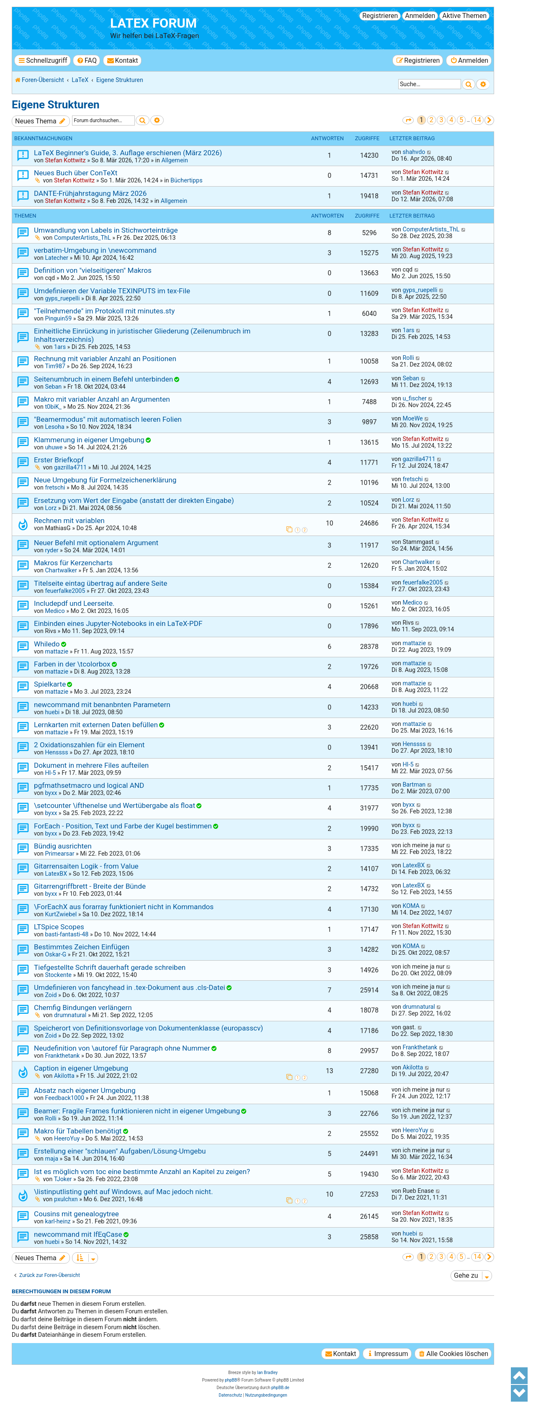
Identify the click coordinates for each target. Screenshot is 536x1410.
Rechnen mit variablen (69, 520)
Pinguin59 (58, 318)
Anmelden (420, 16)
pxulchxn (66, 1199)
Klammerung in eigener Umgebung (89, 440)
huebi (52, 712)
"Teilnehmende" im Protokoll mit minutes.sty (104, 311)
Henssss (56, 752)
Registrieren (380, 16)
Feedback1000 (64, 1098)
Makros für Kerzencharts (73, 563)
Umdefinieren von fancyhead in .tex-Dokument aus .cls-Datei (129, 987)
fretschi (55, 487)
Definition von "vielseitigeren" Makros (93, 270)
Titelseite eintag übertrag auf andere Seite (100, 583)
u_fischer (414, 398)
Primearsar (59, 853)
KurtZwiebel (61, 914)
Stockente (58, 975)
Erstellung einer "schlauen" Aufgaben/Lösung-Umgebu (120, 1151)
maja (51, 1158)
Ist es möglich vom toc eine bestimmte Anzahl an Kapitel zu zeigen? (142, 1171)
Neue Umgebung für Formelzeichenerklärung (105, 480)
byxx (51, 793)
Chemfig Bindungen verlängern (83, 1007)
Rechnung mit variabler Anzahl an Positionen (105, 358)
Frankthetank (62, 1055)
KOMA (411, 905)
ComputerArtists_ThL (82, 237)
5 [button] (461, 120)
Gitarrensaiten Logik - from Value (86, 866)
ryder (51, 550)
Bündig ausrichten (63, 846)
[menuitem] (86, 60)
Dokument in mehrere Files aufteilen (91, 765)
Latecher (56, 257)
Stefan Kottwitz (65, 160)
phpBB (231, 1380)
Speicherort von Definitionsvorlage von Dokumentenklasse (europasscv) (148, 1028)
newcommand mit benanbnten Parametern (102, 704)
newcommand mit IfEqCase (78, 1234)
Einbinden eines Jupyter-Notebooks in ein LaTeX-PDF (118, 623)
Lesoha (54, 426)
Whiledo (47, 644)
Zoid (51, 995)
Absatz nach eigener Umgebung (85, 1090)
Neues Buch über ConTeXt (75, 173)
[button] (408, 120)
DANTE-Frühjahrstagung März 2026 (90, 193)
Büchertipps (186, 180)
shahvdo (413, 152)
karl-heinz (57, 1221)
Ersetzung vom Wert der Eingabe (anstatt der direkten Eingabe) (134, 500)
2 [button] (431, 120)
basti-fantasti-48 (66, 934)
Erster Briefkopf (59, 460)
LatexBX (56, 873)
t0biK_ (53, 406)
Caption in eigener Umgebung (81, 1068)
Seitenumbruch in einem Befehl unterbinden (103, 379)
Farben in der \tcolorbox (72, 664)
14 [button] (477, 120)
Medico (54, 611)
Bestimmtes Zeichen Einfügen (81, 947)
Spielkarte (50, 684)
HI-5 (50, 772)
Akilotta (64, 1075)
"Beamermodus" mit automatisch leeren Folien (108, 419)
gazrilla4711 (70, 467)
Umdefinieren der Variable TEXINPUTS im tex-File (112, 291)
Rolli (408, 357)
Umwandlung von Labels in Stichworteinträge (106, 230)
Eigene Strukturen (56, 104)
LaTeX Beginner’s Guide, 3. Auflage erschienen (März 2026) (128, 153)
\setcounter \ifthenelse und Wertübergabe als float (114, 805)
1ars (60, 347)
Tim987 (55, 366)
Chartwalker (61, 570)
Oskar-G (55, 954)
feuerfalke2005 (65, 590)
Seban (53, 386)
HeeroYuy (67, 1138)
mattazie (56, 651)
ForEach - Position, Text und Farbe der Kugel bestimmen (123, 826)
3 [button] (441, 120)
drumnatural (70, 1015)
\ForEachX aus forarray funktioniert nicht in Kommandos (124, 906)
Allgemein (174, 160)
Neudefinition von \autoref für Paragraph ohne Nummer (122, 1048)
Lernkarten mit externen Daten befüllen (96, 724)
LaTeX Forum (153, 23)
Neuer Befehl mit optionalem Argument (96, 542)
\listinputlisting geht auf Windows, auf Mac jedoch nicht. (123, 1191)
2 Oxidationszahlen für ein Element (89, 745)
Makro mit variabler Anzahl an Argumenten (102, 399)
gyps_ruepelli (62, 298)
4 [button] (451, 120)
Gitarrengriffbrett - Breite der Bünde (90, 886)
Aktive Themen (464, 16)
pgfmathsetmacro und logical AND (89, 785)
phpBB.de (280, 1387)
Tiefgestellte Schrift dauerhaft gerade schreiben (110, 967)
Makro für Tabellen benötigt (77, 1131)
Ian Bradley (267, 1372)
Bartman (413, 784)
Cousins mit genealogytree (76, 1214)
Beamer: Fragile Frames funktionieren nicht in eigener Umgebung (137, 1111)
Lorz (51, 508)
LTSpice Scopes (59, 927)
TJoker (63, 1179)
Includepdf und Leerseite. (74, 603)
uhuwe (53, 447)
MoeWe (412, 418)
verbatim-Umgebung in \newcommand (95, 250)
